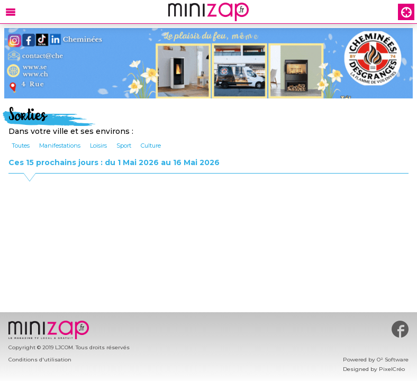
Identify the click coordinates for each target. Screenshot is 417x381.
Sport (123, 145)
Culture (151, 145)
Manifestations (59, 145)
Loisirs (98, 145)
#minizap (400, 329)
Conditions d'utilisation (39, 359)
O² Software (393, 359)
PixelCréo (392, 369)
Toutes (21, 145)
